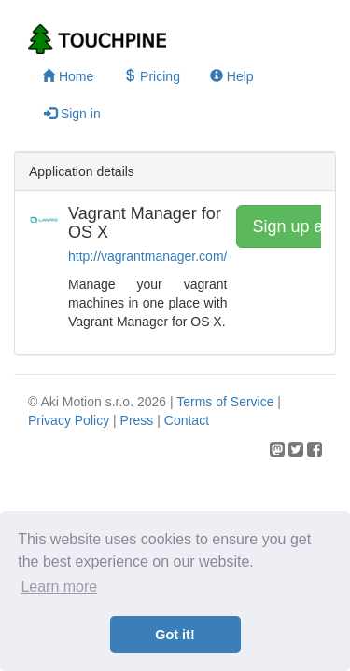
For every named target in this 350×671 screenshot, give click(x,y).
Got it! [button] (174, 634)
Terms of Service (224, 401)
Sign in (72, 113)
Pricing (151, 76)
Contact (186, 420)
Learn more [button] (59, 587)
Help (232, 76)
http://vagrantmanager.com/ (147, 256)
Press (137, 420)
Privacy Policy (68, 420)
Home (67, 76)
